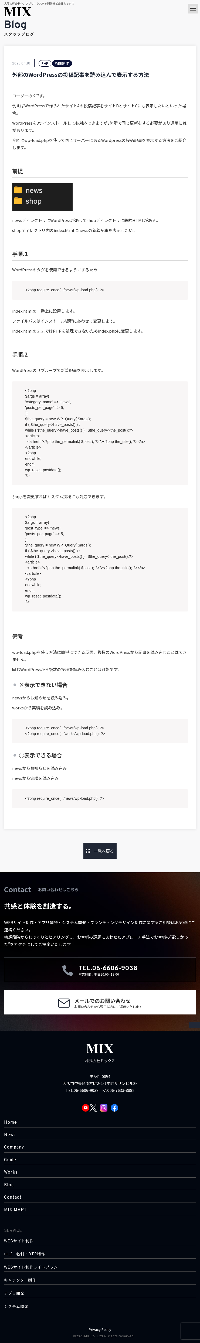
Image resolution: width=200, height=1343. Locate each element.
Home (10, 1122)
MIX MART (15, 1210)
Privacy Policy (100, 1329)
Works (11, 1172)
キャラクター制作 (20, 1280)
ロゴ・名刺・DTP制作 (24, 1253)
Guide (10, 1160)
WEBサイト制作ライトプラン (31, 1267)
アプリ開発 (14, 1293)
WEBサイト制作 (18, 1240)
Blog (9, 1185)
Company (14, 1147)
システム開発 (16, 1306)
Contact (13, 1197)
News (10, 1135)
